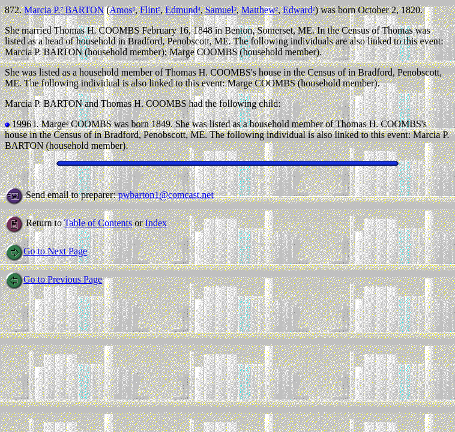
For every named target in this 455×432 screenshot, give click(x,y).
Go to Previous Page (53, 279)
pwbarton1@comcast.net (166, 195)
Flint (150, 10)
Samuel (221, 10)
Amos (121, 10)
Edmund (182, 10)
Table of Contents (98, 223)
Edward (299, 10)
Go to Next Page (46, 251)
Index (156, 223)
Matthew (259, 10)
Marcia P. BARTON (64, 10)
